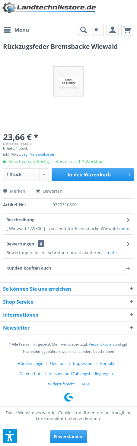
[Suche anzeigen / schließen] (83, 30)
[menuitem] (16, 30)
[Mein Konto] (113, 30)
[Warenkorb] (127, 30)
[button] (10, 436)
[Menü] (16, 30)
